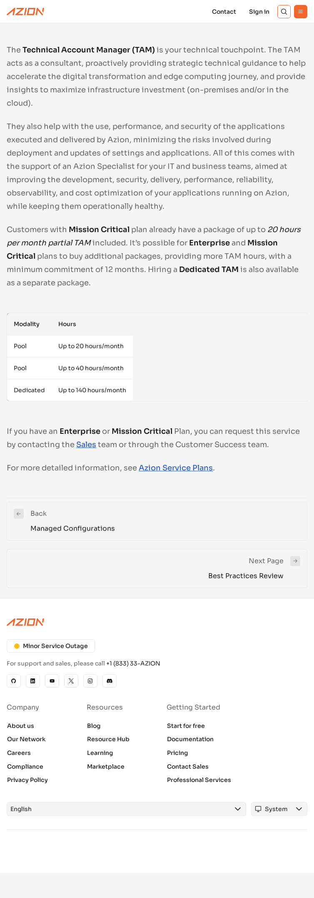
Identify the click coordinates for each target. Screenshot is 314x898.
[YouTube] (52, 681)
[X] (71, 681)
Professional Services (199, 780)
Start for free (186, 726)
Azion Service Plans (176, 468)
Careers (19, 753)
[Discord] (109, 681)
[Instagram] (90, 681)
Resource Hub (108, 739)
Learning (100, 753)
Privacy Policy (27, 780)
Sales (86, 444)
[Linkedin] (33, 681)
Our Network (26, 739)
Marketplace (106, 766)
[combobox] (118, 809)
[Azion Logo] (25, 11)
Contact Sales (188, 766)
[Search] (284, 11)
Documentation (190, 739)
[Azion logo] (157, 622)
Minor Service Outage (51, 646)
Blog (94, 726)
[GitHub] (14, 681)
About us (20, 726)
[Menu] (300, 11)
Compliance (25, 766)
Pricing (177, 753)
